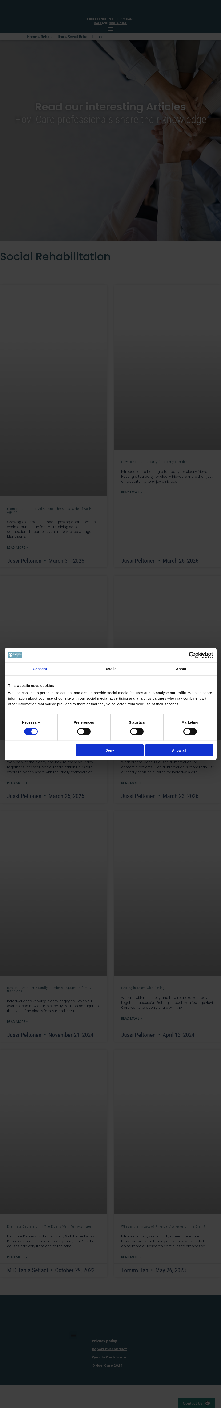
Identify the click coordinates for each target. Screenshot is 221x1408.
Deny (109, 750)
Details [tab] (111, 669)
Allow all (179, 750)
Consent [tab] (40, 669)
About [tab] (181, 669)
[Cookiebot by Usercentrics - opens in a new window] (192, 655)
